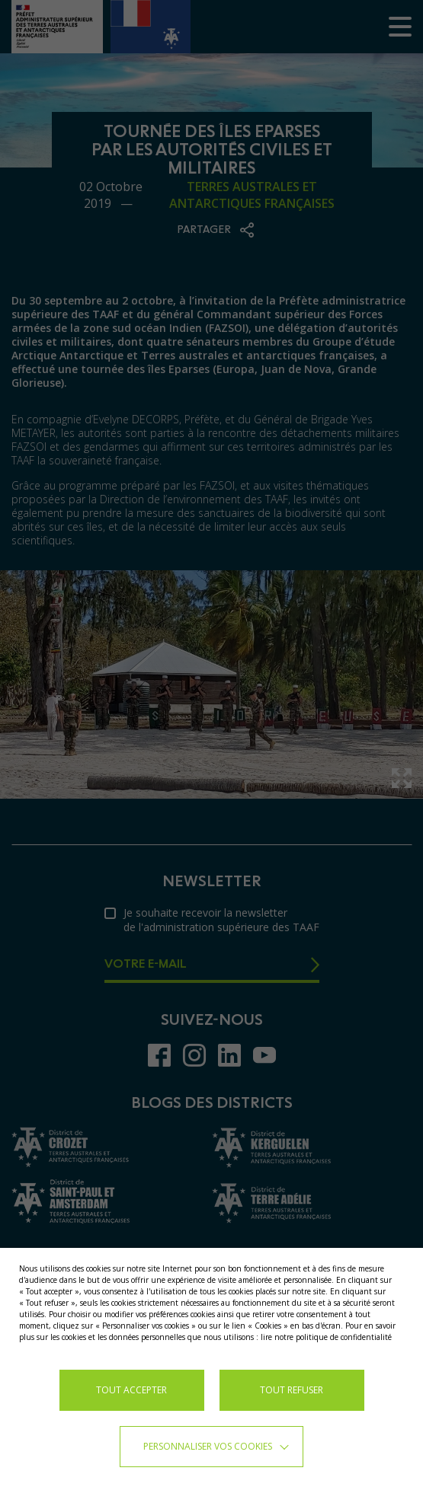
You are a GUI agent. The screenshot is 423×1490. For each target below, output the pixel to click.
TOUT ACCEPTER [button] (131, 1389)
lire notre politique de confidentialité (326, 1337)
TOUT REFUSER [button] (291, 1389)
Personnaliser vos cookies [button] (207, 1446)
